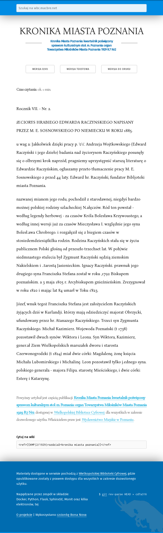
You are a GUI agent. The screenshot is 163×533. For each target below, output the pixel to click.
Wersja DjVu (40, 69)
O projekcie (24, 515)
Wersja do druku (119, 69)
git (104, 494)
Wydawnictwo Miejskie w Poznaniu (107, 419)
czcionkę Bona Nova (72, 515)
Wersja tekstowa (78, 69)
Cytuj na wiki (25, 437)
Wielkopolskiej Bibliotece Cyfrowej (79, 412)
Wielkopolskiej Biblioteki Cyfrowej (102, 473)
